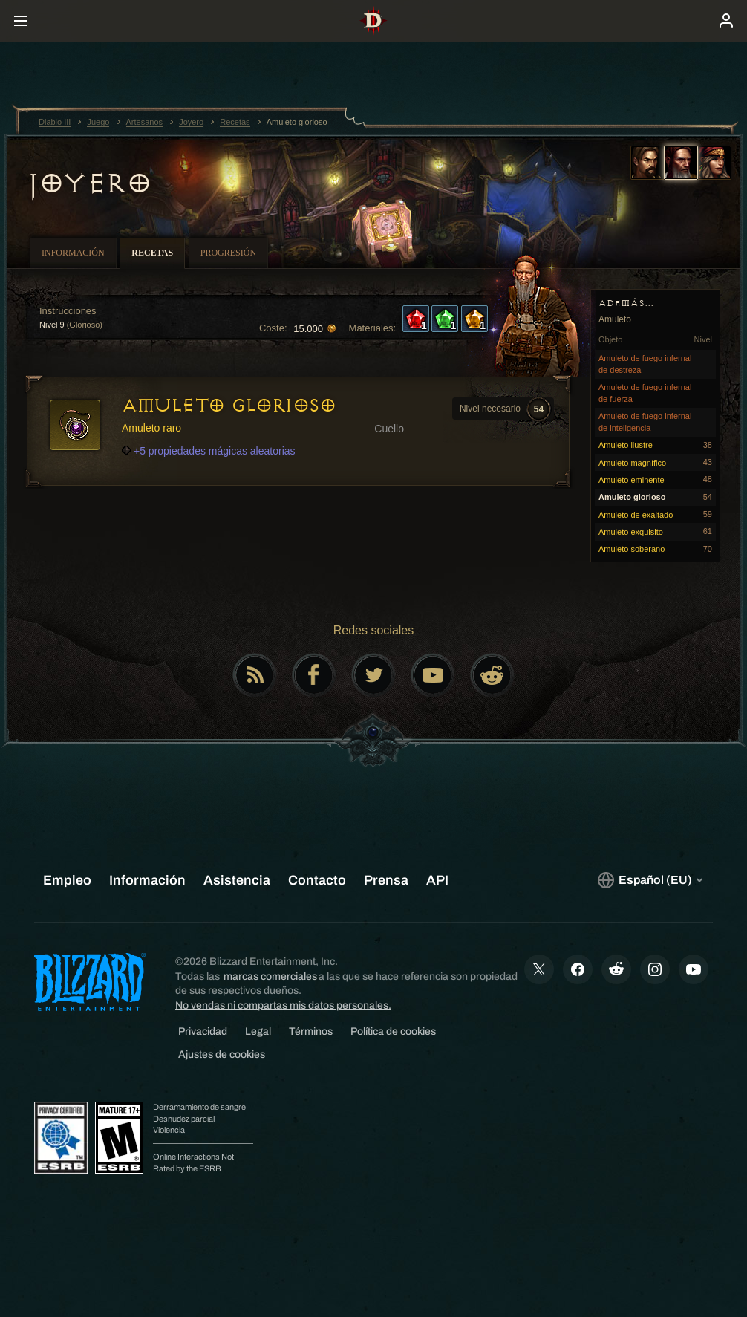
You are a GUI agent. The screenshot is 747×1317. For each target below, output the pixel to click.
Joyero (89, 183)
